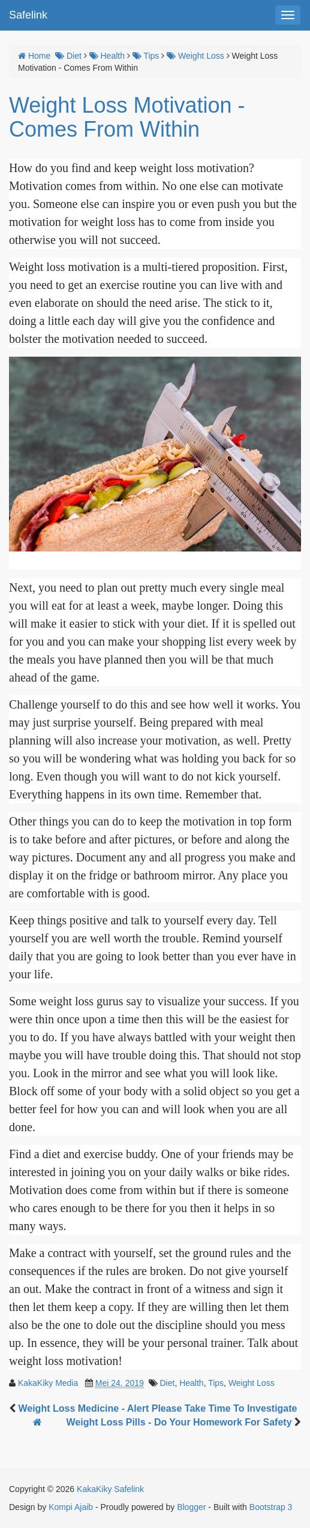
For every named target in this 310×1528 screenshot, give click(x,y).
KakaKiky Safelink (110, 1489)
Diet (166, 1383)
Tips (216, 1383)
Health (191, 1383)
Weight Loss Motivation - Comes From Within (127, 117)
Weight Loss (251, 1383)
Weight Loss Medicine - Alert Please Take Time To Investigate (157, 1408)
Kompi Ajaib (71, 1507)
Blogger (191, 1507)
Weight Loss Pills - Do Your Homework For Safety (180, 1422)
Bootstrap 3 (271, 1507)
